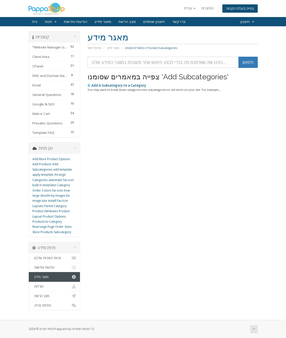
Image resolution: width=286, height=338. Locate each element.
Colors (46, 190)
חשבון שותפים (154, 21)
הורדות (54, 286)
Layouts (37, 206)
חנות (51, 21)
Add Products (41, 164)
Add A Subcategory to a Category (117, 85)
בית (35, 21)
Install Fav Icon (58, 201)
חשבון (247, 21)
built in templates (44, 185)
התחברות (207, 8)
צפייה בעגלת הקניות (240, 8)
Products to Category (47, 221)
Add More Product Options (51, 159)
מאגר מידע (103, 21)
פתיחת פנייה (54, 305)
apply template (42, 175)
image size (39, 201)
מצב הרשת (127, 21)
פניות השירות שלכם (54, 258)
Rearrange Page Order (48, 227)
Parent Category (55, 206)
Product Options (54, 216)
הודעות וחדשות (75, 21)
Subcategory (62, 232)
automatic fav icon (61, 180)
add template (62, 169)
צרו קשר (179, 21)
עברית (190, 8)
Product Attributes (45, 211)
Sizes (68, 227)
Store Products (42, 232)
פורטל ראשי (94, 48)
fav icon (57, 190)
